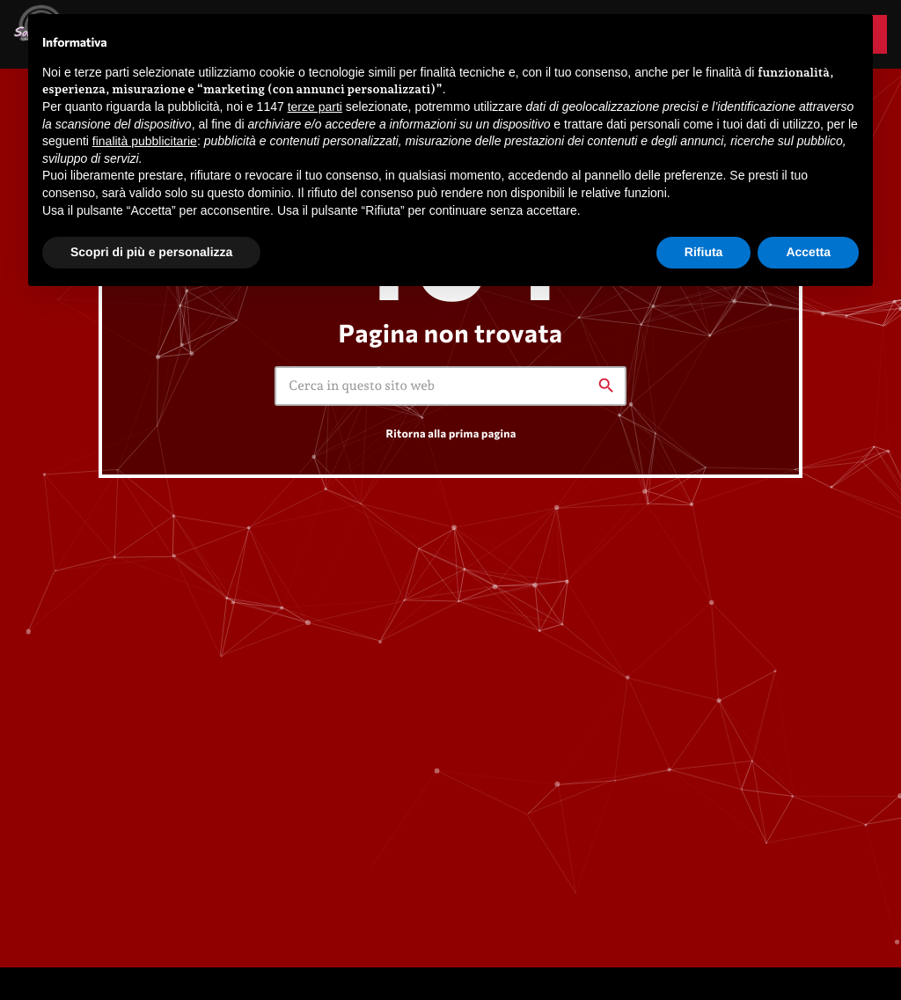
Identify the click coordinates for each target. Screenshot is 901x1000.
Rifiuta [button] (704, 252)
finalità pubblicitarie (144, 141)
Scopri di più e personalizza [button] (151, 252)
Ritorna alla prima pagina (450, 433)
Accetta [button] (808, 252)
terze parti (315, 106)
